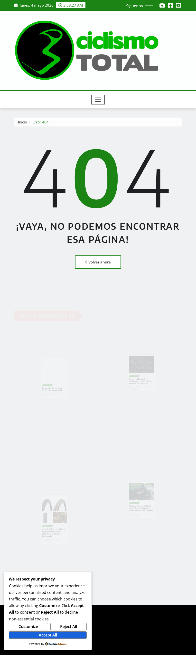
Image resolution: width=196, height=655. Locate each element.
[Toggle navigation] (98, 99)
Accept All (48, 635)
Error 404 (41, 122)
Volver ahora (98, 262)
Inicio (22, 122)
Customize (28, 626)
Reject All (68, 626)
